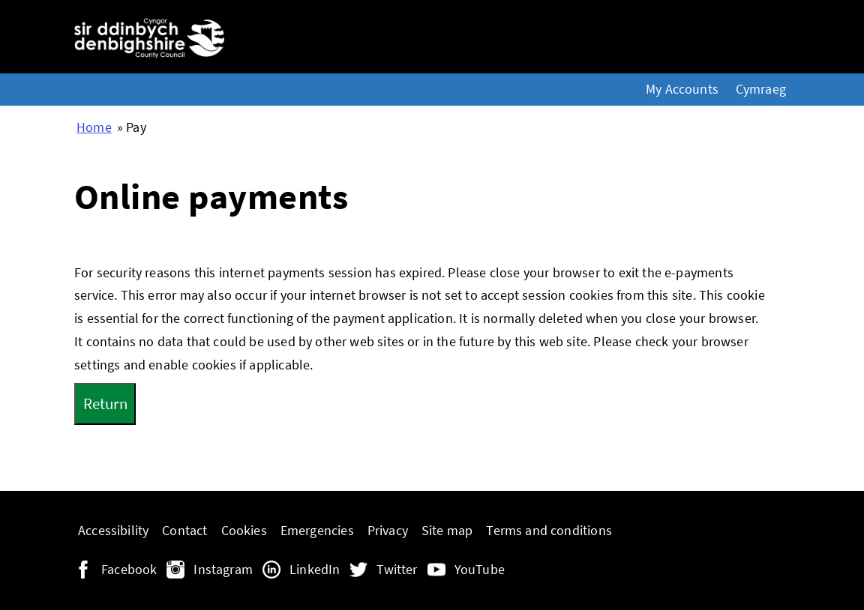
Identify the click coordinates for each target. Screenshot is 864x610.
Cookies (244, 530)
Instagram (223, 569)
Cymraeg (761, 89)
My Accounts (682, 89)
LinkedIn (315, 569)
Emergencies (317, 530)
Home (94, 127)
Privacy (388, 530)
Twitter (396, 569)
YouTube (479, 569)
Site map (447, 530)
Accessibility (113, 530)
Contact (184, 530)
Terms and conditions (549, 530)
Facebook (129, 569)
